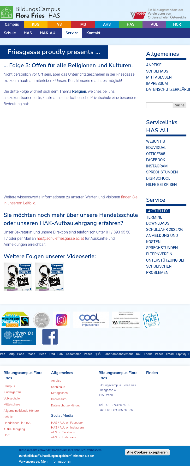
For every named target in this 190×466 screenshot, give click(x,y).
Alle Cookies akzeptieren (147, 452)
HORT (178, 24)
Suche (179, 105)
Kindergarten (12, 392)
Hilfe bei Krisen (161, 184)
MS (83, 24)
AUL (154, 24)
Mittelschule (12, 404)
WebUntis (155, 141)
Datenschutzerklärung (66, 405)
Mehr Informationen (56, 462)
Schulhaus (157, 71)
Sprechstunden (162, 172)
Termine (154, 217)
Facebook (155, 160)
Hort (7, 435)
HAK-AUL (49, 33)
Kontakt (93, 33)
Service (71, 33)
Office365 (155, 154)
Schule (10, 33)
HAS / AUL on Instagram (67, 427)
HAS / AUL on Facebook (67, 422)
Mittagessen (159, 77)
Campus (12, 24)
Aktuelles (158, 211)
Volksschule (12, 398)
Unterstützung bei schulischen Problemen (165, 266)
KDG (35, 24)
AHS (107, 24)
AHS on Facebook (63, 432)
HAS (131, 24)
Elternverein (159, 254)
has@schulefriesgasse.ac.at (60, 238)
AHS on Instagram (63, 437)
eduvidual (156, 147)
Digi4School (158, 178)
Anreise (153, 65)
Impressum (157, 83)
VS (59, 24)
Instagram (157, 166)
